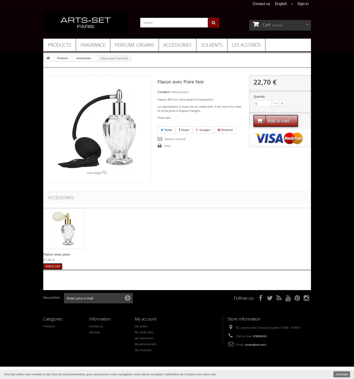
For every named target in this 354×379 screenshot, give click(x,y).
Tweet (166, 130)
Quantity (259, 96)
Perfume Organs (134, 45)
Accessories (177, 45)
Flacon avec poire (56, 254)
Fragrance (93, 45)
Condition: (164, 92)
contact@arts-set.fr (255, 344)
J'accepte (341, 374)
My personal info (146, 344)
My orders (141, 326)
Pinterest (225, 130)
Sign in (303, 4)
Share (184, 130)
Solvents (212, 45)
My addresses (144, 338)
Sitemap (94, 332)
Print (168, 146)
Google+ (203, 130)
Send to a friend (175, 139)
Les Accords (246, 45)
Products (59, 45)
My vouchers (143, 350)
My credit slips (144, 332)
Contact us (261, 4)
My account (146, 319)
